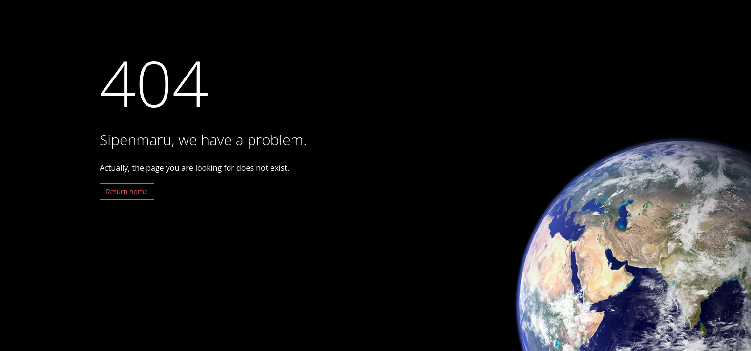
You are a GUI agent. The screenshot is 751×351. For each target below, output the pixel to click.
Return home (127, 191)
